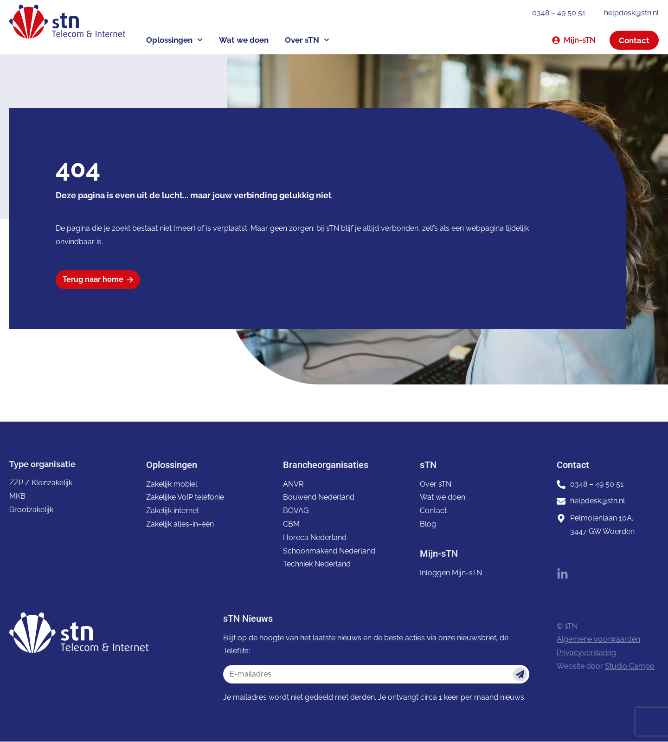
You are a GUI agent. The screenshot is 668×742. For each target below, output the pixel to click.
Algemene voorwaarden (598, 639)
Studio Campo (630, 666)
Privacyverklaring (586, 653)
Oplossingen (174, 40)
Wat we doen (244, 40)
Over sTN (307, 40)
